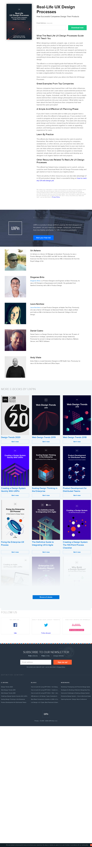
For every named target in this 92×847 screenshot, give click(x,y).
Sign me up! (63, 662)
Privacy (37, 721)
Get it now (15, 442)
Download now (77, 28)
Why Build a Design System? (76, 598)
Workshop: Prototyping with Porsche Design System (76, 687)
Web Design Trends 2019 (44, 437)
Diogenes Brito (35, 281)
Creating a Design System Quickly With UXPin (14, 696)
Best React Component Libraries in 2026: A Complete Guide (45, 699)
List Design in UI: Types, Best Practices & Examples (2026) (45, 702)
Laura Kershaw (35, 307)
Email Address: (44, 23)
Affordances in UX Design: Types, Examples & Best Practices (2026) (45, 696)
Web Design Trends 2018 (75, 437)
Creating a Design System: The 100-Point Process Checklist (75, 545)
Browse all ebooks (46, 597)
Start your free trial (43, 238)
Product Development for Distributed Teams (13, 702)
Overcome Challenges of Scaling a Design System (75, 693)
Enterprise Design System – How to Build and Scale (76, 696)
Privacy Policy (56, 197)
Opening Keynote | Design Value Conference (74, 699)
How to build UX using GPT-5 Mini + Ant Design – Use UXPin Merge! (45, 687)
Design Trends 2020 (10, 437)
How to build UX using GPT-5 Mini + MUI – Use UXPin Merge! (45, 693)
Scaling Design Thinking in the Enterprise (13, 699)
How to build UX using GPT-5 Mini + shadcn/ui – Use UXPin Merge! (45, 690)
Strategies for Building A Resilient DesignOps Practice (76, 690)
